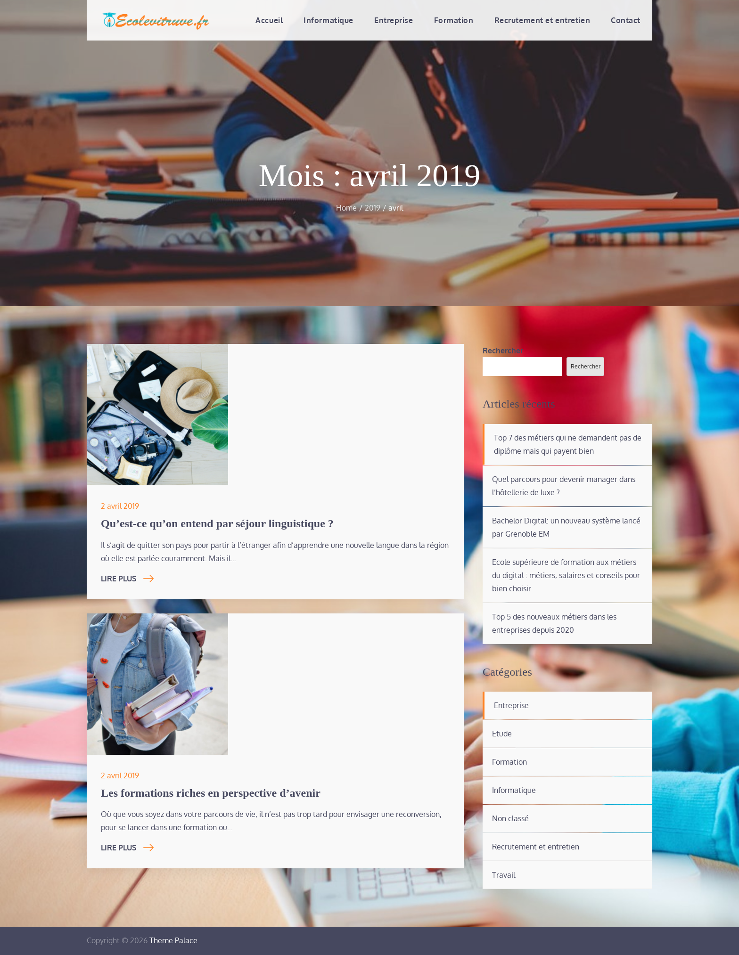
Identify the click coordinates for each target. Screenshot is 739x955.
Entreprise (393, 20)
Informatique (328, 20)
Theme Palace (173, 940)
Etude (502, 733)
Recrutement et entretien (542, 20)
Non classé (510, 818)
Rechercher (503, 350)
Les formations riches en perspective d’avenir (210, 793)
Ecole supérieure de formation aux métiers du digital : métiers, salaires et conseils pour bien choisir (566, 575)
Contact (625, 20)
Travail (503, 875)
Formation (454, 20)
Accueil (269, 20)
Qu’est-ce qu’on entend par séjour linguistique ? (217, 523)
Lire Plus (127, 578)
